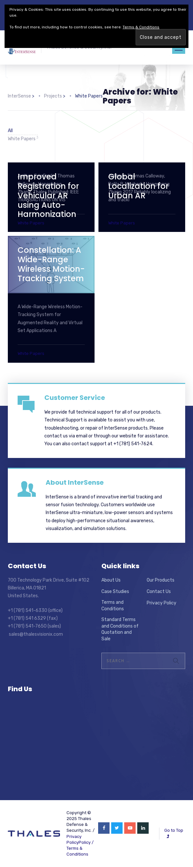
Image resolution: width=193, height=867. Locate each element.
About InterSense (75, 482)
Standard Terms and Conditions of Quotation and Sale (120, 629)
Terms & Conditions (141, 27)
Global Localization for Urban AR (138, 186)
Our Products (160, 580)
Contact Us (159, 591)
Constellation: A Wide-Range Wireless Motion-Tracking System (51, 264)
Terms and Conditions (112, 606)
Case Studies (115, 591)
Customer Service (74, 397)
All (10, 130)
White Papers (23, 138)
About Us (111, 580)
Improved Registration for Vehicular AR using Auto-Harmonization (48, 195)
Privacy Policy (161, 603)
